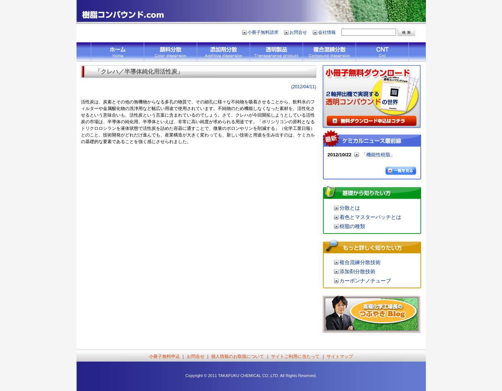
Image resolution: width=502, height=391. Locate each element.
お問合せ (298, 32)
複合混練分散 (329, 51)
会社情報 (327, 32)
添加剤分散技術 (357, 271)
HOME (117, 51)
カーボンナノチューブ (365, 281)
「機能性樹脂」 (378, 154)
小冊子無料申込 (164, 356)
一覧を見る (403, 171)
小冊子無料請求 (263, 32)
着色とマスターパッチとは (370, 217)
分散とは (349, 208)
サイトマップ (340, 356)
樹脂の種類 (352, 226)
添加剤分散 (223, 51)
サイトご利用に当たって (295, 356)
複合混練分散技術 (360, 262)
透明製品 (276, 51)
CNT (382, 51)
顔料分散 (170, 51)
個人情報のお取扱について (238, 356)
